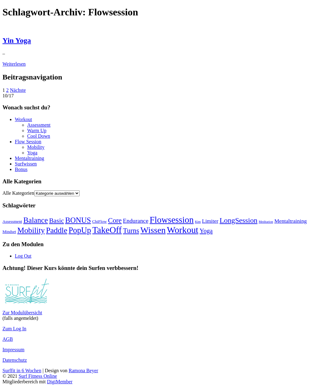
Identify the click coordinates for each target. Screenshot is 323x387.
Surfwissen (26, 163)
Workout (23, 119)
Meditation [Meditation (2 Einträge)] (266, 221)
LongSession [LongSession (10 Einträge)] (239, 220)
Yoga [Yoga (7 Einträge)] (205, 230)
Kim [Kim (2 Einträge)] (198, 221)
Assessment (39, 125)
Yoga (32, 152)
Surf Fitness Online (38, 376)
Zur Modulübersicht (22, 312)
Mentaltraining (29, 158)
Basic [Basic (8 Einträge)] (56, 220)
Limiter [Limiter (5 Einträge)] (210, 221)
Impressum (13, 349)
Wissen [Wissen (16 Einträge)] (153, 230)
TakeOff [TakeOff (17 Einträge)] (107, 230)
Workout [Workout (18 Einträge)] (182, 230)
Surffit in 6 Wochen (21, 370)
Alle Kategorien (18, 193)
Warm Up (36, 130)
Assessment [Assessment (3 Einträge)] (12, 221)
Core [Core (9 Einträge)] (115, 220)
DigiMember (60, 381)
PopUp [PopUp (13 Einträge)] (80, 230)
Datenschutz (14, 360)
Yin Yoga (16, 40)
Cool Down (38, 136)
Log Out (23, 256)
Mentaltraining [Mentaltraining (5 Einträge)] (290, 221)
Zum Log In (14, 328)
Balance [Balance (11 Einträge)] (35, 220)
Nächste (18, 90)
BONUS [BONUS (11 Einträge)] (78, 220)
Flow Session (28, 141)
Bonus (21, 169)
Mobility (35, 147)
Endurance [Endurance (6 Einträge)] (135, 221)
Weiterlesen (14, 64)
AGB (7, 339)
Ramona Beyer (83, 370)
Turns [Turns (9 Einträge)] (131, 230)
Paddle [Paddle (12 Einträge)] (56, 230)
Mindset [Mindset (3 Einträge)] (9, 231)
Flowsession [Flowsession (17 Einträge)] (171, 220)
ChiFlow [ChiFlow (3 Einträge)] (99, 221)
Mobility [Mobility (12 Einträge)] (31, 230)
